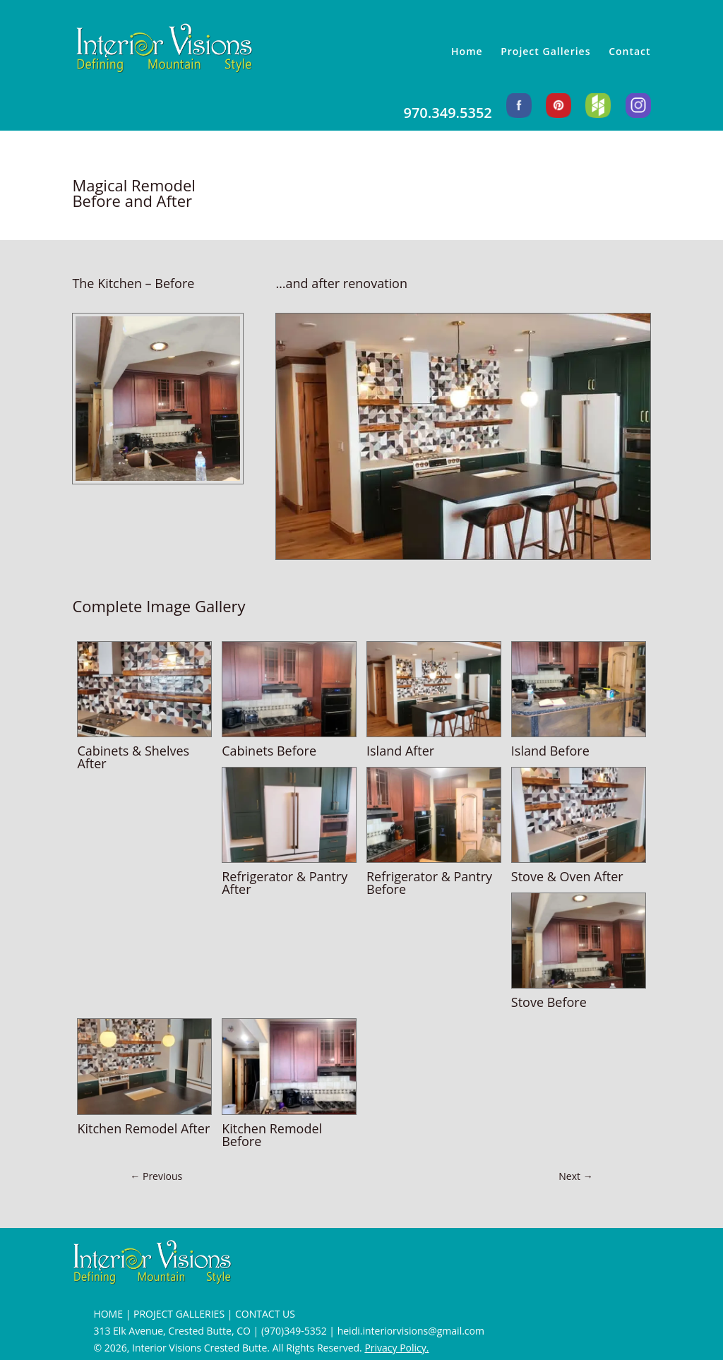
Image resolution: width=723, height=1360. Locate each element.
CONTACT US (265, 1313)
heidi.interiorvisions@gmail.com (410, 1330)
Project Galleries (545, 52)
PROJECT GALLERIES (179, 1313)
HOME (108, 1313)
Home (467, 52)
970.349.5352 (447, 114)
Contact (629, 52)
